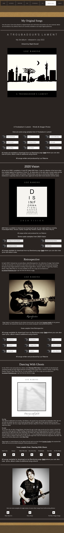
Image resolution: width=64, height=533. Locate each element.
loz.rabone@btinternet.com (9, 270)
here (44, 153)
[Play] (6, 136)
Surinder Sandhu (47, 322)
